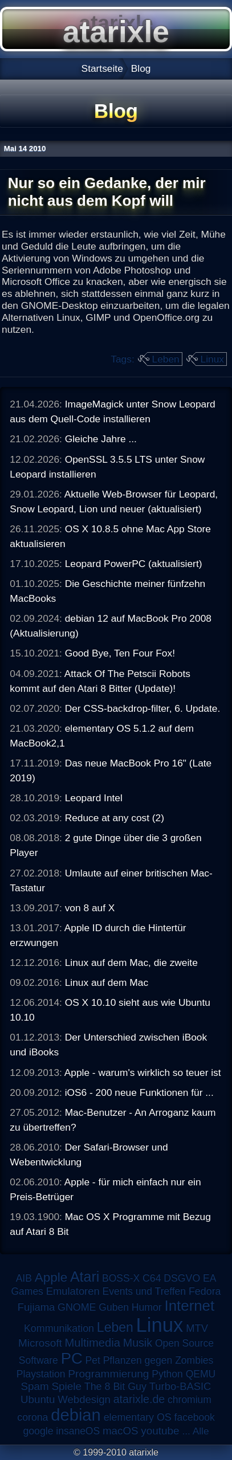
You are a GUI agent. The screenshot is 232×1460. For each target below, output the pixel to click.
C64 (152, 1278)
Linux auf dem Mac (106, 982)
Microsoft (40, 1343)
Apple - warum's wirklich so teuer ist (142, 1072)
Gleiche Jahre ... (101, 438)
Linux (212, 359)
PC (72, 1358)
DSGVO (182, 1278)
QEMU (201, 1374)
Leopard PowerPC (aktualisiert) (133, 563)
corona (32, 1417)
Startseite (102, 68)
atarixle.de (139, 1399)
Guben (114, 1307)
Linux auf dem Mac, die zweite (131, 962)
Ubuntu (38, 1399)
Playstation (41, 1374)
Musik (137, 1342)
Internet (190, 1306)
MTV (197, 1328)
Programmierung (108, 1374)
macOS (120, 1431)
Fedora (205, 1291)
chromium (189, 1399)
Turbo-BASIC (180, 1386)
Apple (51, 1277)
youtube (160, 1431)
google (38, 1431)
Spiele (66, 1386)
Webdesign (84, 1399)
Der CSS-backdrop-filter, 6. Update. (143, 708)
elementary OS (138, 1417)
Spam (35, 1386)
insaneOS (78, 1431)
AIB (24, 1278)
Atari (84, 1276)
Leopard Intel (94, 798)
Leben (166, 359)
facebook (194, 1417)
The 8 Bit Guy (115, 1386)
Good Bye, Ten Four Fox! (120, 653)
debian (76, 1415)
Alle (201, 1431)
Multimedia (92, 1342)
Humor (147, 1307)
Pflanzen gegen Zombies (158, 1360)
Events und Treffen (144, 1291)
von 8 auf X (90, 907)
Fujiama (36, 1307)
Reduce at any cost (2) (114, 817)
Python (167, 1374)
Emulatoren (73, 1291)
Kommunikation (59, 1328)
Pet (93, 1360)
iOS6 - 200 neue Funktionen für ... (139, 1092)
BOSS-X (121, 1278)
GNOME (77, 1307)
